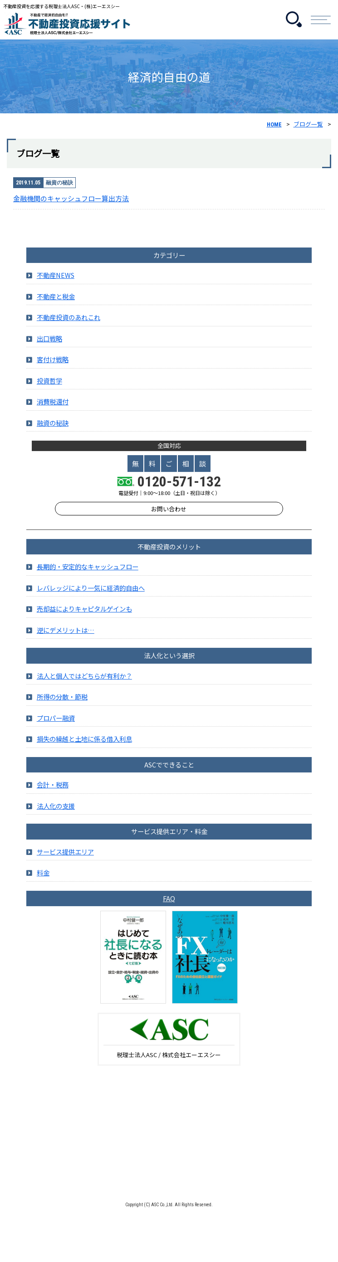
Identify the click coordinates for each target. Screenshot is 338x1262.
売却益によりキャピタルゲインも (84, 619)
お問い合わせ (168, 519)
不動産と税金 (56, 306)
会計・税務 (53, 794)
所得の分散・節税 (62, 707)
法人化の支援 (56, 815)
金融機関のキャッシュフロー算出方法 (71, 198)
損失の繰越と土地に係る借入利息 (84, 748)
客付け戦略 (53, 369)
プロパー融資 (56, 728)
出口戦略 (49, 348)
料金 (43, 882)
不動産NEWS (55, 285)
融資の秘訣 (53, 432)
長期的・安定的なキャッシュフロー (87, 577)
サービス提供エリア (65, 861)
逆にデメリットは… (65, 640)
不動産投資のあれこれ (68, 327)
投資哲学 (49, 390)
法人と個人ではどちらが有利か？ (84, 685)
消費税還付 (53, 412)
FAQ (169, 908)
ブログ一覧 (308, 124)
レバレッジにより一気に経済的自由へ (91, 597)
